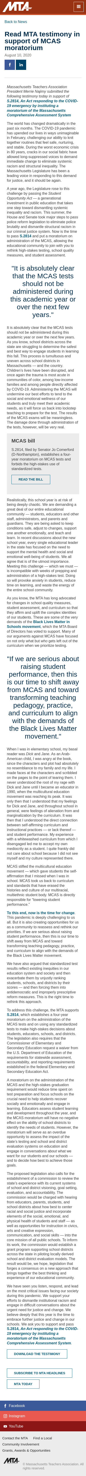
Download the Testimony (37, 1354)
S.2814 (26, 236)
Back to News (16, 22)
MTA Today (23, 1384)
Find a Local (42, 1438)
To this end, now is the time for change (41, 913)
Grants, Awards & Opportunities (26, 1450)
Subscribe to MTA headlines (39, 1373)
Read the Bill (31, 479)
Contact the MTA (15, 1438)
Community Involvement (20, 1444)
